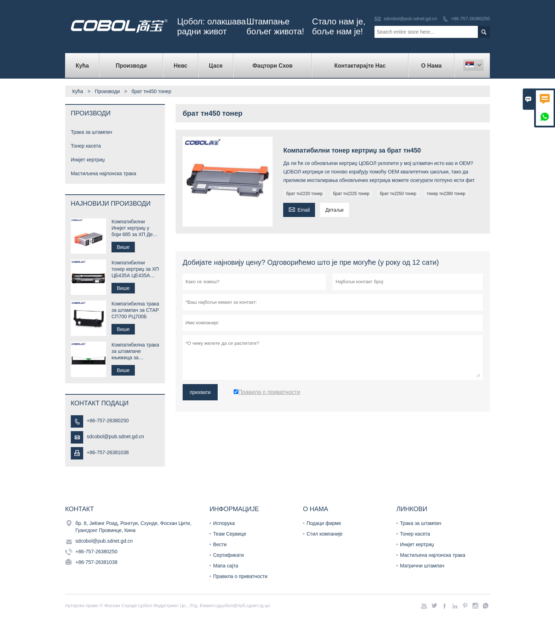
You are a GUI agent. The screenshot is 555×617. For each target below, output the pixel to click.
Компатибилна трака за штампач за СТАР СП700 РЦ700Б (135, 310)
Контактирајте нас (359, 66)
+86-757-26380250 (470, 18)
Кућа (82, 66)
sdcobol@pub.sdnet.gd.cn (410, 18)
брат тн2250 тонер (398, 193)
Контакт (79, 509)
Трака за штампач (91, 132)
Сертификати (228, 555)
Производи (131, 66)
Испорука (224, 523)
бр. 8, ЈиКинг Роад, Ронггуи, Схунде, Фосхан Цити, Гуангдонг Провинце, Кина (133, 526)
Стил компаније (325, 534)
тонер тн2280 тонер (446, 193)
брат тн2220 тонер (304, 193)
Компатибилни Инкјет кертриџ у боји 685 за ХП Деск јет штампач (134, 228)
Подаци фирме (324, 523)
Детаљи (334, 210)
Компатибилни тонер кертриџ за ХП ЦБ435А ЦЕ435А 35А (135, 269)
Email (299, 209)
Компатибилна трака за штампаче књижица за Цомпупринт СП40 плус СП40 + (135, 351)
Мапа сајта (225, 566)
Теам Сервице (229, 534)
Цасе (216, 66)
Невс (181, 66)
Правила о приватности (240, 576)
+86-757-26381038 (108, 452)
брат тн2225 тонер (351, 193)
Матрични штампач (422, 566)
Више (123, 247)
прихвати (200, 392)
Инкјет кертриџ (88, 159)
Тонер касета (86, 146)
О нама (431, 66)
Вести (220, 544)
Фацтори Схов (272, 66)
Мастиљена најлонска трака (103, 173)
